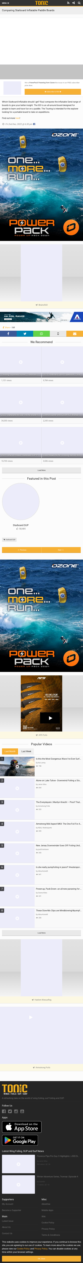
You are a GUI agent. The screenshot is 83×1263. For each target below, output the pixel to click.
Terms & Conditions (51, 1235)
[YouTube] (22, 1112)
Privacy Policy (48, 1229)
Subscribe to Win (53, 92)
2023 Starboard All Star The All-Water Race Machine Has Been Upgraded (21, 415)
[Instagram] (16, 1112)
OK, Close (41, 1259)
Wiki (44, 1216)
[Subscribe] (68, 3)
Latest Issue (7, 1221)
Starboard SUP (21, 525)
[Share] (73, 3)
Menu (5, 3)
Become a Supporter (11, 1210)
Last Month (10, 751)
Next (61, 550)
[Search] (79, 3)
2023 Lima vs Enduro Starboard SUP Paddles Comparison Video (21, 455)
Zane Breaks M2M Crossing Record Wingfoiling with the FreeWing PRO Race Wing (63, 455)
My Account (7, 1204)
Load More (42, 470)
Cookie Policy (48, 1222)
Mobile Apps (47, 1210)
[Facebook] (4, 1112)
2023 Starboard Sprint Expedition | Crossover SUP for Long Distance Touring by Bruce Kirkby (63, 374)
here (18, 118)
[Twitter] (10, 1112)
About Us (6, 1227)
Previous (21, 550)
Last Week (26, 751)
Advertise (46, 1204)
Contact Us (7, 1233)
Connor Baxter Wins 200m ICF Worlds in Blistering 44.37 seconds (63, 415)
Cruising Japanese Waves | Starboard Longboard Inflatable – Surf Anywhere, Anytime (21, 374)
